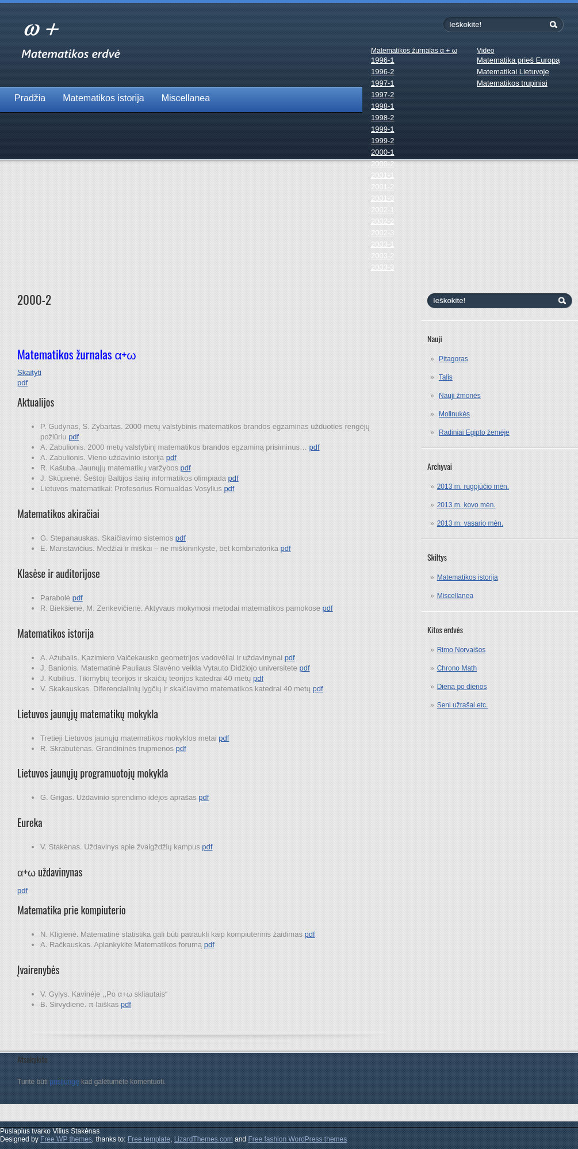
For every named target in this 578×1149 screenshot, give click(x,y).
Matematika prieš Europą (518, 60)
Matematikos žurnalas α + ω (414, 51)
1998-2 (382, 117)
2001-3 (382, 198)
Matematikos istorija (103, 98)
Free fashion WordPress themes (297, 1139)
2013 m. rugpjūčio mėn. (473, 486)
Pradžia (29, 98)
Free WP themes (66, 1139)
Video (485, 51)
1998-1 (382, 106)
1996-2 (382, 71)
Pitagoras (453, 359)
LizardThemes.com (203, 1139)
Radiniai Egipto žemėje (474, 432)
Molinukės (454, 414)
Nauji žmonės (460, 396)
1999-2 (382, 140)
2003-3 (382, 267)
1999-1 (382, 129)
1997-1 (382, 83)
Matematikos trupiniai (512, 83)
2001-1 (382, 175)
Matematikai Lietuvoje (513, 71)
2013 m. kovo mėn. (466, 505)
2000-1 (382, 152)
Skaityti (29, 372)
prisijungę (64, 1082)
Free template (149, 1139)
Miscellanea (186, 98)
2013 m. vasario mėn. (470, 523)
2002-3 (382, 232)
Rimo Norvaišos (461, 650)
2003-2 (382, 255)
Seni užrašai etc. (462, 705)
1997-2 (382, 94)
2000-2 (382, 163)
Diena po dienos (462, 687)
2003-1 (382, 244)
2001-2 (382, 186)
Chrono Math (457, 668)
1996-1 (382, 60)
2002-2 (382, 221)
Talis (446, 377)
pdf (73, 436)
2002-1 (382, 209)
